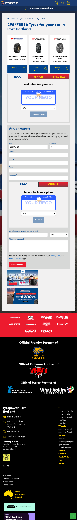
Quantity (53, 143)
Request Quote (17, 264)
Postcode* (13, 175)
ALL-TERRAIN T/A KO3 (17, 56)
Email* (12, 167)
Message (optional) (16, 239)
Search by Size (64, 395)
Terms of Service (15, 258)
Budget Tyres (8, 463)
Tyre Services (63, 426)
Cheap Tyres (8, 466)
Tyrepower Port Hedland (38, 8)
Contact (62, 435)
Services (62, 417)
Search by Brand (65, 398)
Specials (62, 432)
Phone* (12, 159)
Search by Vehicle (65, 392)
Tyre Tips (61, 405)
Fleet (60, 441)
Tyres (60, 389)
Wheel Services (64, 429)
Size (10, 143)
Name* (12, 151)
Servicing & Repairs (66, 423)
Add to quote (14, 69)
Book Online (64, 438)
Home (11, 19)
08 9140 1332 (14, 413)
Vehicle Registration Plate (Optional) (23, 231)
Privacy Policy (55, 256)
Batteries (61, 420)
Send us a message (16, 418)
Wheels (62, 408)
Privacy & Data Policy (17, 514)
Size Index (7, 457)
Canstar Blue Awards (11, 460)
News (61, 445)
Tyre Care (62, 401)
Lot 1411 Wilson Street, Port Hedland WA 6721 (16, 406)
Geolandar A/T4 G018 (60, 57)
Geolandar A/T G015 (38, 57)
